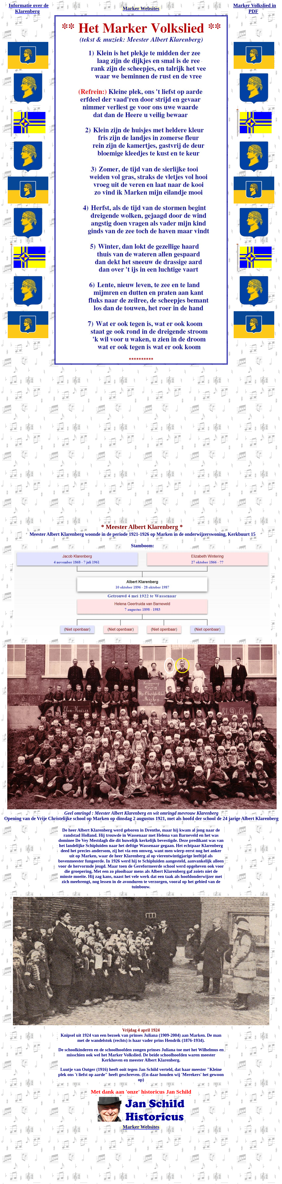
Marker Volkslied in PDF (254, 8)
